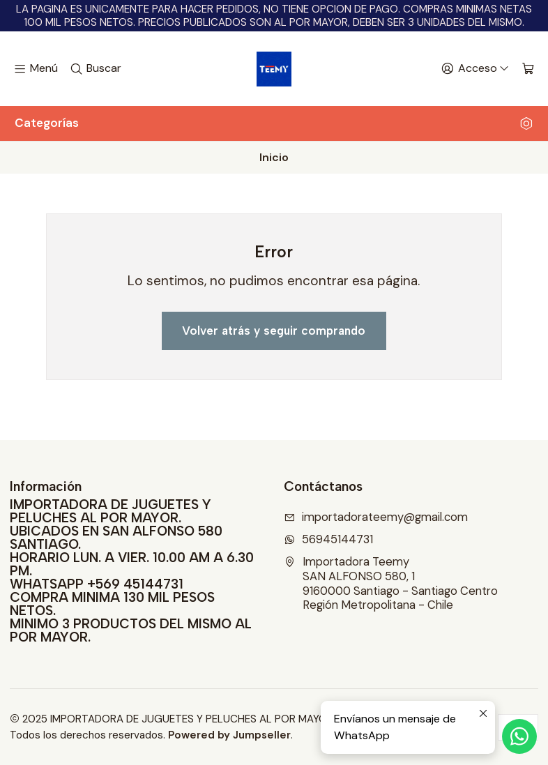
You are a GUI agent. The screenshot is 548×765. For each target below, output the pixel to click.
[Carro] (528, 69)
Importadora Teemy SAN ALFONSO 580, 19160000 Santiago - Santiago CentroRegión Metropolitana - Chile (391, 583)
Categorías (274, 122)
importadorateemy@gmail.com (376, 517)
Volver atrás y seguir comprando (273, 331)
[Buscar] (95, 69)
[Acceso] (475, 69)
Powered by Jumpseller (229, 735)
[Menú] (35, 69)
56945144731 (328, 539)
